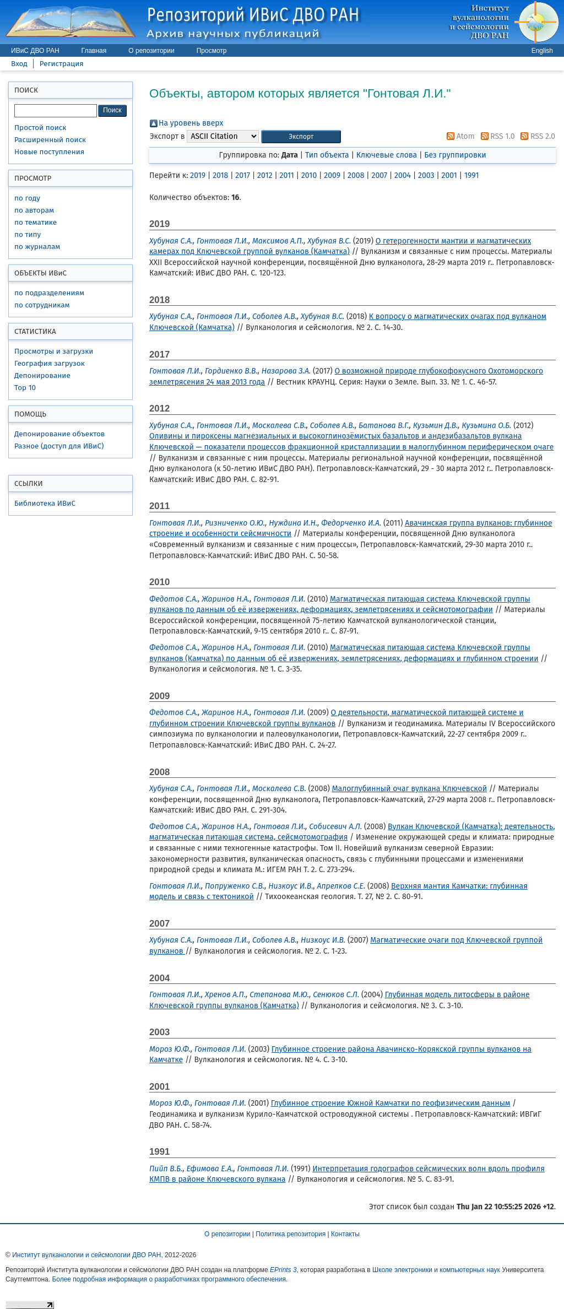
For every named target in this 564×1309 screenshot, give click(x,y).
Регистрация (62, 63)
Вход (19, 63)
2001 (449, 175)
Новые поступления (49, 151)
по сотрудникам (42, 305)
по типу (27, 234)
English (542, 51)
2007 (379, 175)
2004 (402, 175)
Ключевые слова (386, 155)
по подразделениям (49, 293)
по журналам (37, 246)
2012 (264, 175)
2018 (220, 175)
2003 (426, 175)
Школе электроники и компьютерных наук (436, 1270)
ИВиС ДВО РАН (35, 51)
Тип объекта (327, 155)
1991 (471, 175)
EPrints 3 (283, 1270)
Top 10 (25, 387)
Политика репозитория (291, 1234)
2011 (287, 175)
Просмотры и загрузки (53, 351)
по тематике (35, 222)
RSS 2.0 (536, 136)
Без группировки (455, 155)
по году (27, 198)
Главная (94, 51)
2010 (309, 175)
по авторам (34, 210)
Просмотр (212, 51)
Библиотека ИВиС (44, 503)
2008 (356, 175)
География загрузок (49, 363)
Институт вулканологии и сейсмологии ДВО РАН (86, 1255)
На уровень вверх (191, 123)
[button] (301, 137)
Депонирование (42, 375)
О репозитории (151, 51)
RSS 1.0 (496, 136)
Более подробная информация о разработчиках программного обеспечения (169, 1279)
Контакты (345, 1234)
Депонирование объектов (59, 434)
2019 (197, 175)
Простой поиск (40, 127)
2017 (242, 175)
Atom (459, 136)
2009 (332, 175)
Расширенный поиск (50, 139)
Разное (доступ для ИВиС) (59, 446)
